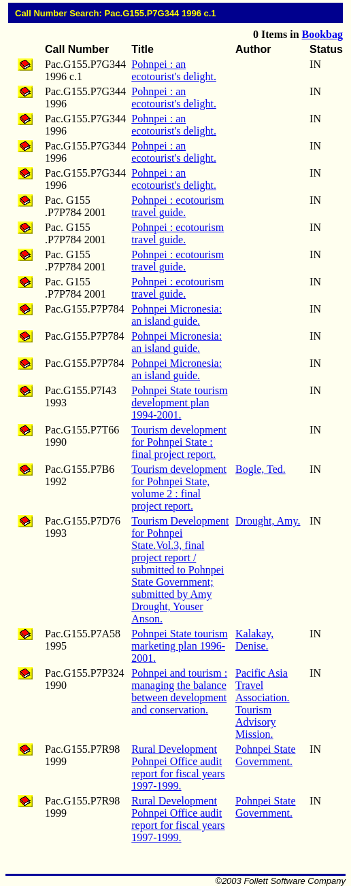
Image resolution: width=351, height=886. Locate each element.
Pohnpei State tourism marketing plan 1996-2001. (179, 646)
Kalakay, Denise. (254, 640)
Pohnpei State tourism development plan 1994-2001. (179, 403)
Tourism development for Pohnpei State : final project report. (179, 442)
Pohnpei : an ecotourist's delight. (173, 70)
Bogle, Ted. (260, 469)
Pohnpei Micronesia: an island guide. (176, 315)
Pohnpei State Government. (265, 755)
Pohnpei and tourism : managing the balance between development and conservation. (179, 691)
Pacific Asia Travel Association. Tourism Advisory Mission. (262, 703)
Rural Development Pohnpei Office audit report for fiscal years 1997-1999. (177, 767)
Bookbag (322, 34)
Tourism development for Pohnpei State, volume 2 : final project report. (179, 487)
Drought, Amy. (267, 521)
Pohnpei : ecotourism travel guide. (177, 206)
